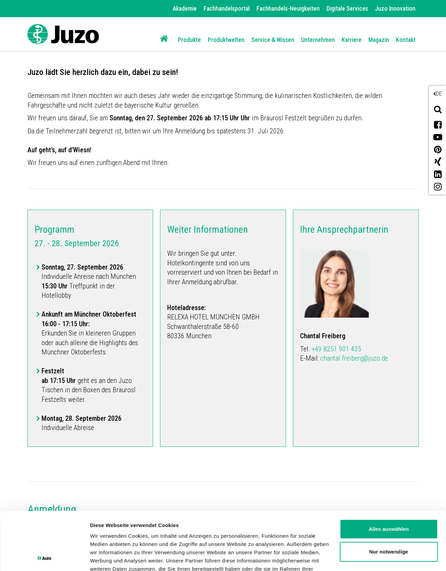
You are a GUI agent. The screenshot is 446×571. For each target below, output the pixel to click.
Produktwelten (226, 39)
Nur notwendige (388, 497)
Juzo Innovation (395, 8)
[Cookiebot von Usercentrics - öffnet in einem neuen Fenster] (44, 557)
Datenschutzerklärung (227, 539)
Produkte (189, 39)
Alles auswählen (389, 474)
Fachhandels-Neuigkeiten (288, 8)
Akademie (185, 8)
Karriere (352, 39)
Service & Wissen (272, 39)
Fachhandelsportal (227, 8)
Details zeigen (107, 557)
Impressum (282, 539)
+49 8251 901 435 (336, 349)
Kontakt (405, 39)
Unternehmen (318, 39)
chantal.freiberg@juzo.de (354, 358)
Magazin (378, 39)
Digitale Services (347, 8)
